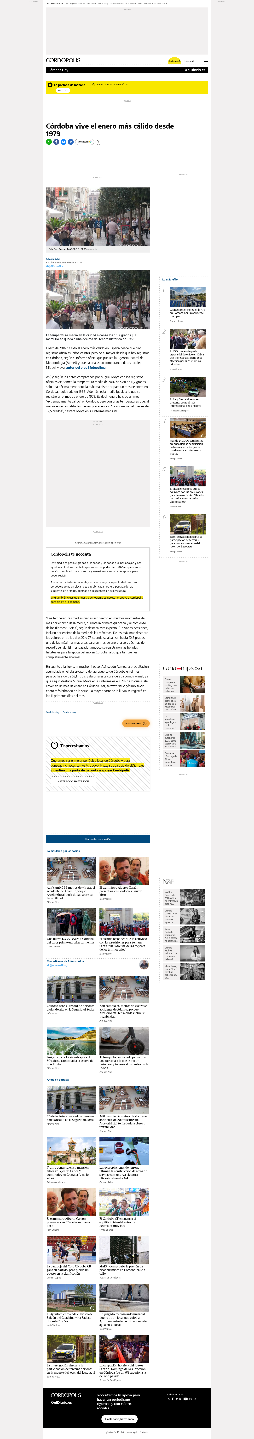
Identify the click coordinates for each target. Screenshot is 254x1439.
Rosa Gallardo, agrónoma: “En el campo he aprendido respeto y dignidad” (171, 935)
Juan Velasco (105, 898)
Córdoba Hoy (58, 70)
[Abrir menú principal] (206, 60)
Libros (140, 4)
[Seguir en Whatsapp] (190, 1398)
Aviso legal (132, 1432)
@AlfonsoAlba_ (55, 266)
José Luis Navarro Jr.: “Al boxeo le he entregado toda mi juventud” (171, 898)
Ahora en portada (58, 1079)
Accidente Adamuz (90, 4)
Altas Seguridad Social (74, 4)
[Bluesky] (63, 142)
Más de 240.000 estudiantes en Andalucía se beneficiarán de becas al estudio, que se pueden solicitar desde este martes (186, 447)
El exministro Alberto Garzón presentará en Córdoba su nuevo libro (120, 891)
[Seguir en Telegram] (176, 1398)
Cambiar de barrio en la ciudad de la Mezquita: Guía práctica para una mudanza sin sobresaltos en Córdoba (171, 703)
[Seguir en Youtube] (186, 1398)
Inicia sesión (190, 61)
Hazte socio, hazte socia (73, 781)
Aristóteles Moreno (56, 1182)
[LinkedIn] (71, 142)
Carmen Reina (106, 1182)
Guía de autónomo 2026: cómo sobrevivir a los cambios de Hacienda (171, 740)
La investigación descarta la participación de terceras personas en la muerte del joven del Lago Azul (71, 1369)
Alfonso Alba (53, 259)
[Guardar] (98, 142)
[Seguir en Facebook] (172, 1398)
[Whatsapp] (49, 142)
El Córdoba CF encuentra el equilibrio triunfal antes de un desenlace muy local (119, 1222)
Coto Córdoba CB (161, 4)
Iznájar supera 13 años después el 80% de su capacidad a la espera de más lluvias (70, 1061)
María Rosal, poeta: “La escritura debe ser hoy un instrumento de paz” (171, 972)
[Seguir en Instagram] (180, 1398)
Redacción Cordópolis (110, 1277)
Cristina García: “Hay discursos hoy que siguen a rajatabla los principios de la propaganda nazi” (171, 916)
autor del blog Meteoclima (86, 367)
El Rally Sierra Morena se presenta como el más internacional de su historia (185, 402)
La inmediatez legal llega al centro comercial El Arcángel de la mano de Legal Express (170, 722)
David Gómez (53, 946)
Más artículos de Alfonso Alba (65, 961)
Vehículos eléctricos (117, 4)
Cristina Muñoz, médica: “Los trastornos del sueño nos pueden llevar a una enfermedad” (171, 953)
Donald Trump (103, 4)
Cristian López (106, 1229)
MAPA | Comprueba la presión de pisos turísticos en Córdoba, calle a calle (122, 1270)
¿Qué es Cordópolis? (115, 1432)
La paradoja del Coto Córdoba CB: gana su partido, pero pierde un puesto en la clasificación (69, 1270)
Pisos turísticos (131, 4)
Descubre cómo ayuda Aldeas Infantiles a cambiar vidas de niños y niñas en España (171, 759)
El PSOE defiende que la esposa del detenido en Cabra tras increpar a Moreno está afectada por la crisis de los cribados (187, 358)
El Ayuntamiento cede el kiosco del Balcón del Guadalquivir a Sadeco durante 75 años (70, 1318)
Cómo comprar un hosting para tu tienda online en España (171, 685)
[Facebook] (56, 142)
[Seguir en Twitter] (168, 1398)
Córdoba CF (148, 4)
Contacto (144, 1432)
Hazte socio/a (174, 61)
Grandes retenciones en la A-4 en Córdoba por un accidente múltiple (187, 313)
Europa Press (53, 1376)
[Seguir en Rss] (195, 1398)
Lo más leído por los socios (63, 851)
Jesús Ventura (53, 1325)
